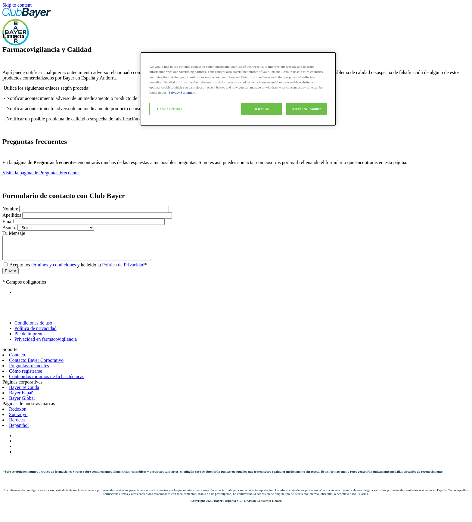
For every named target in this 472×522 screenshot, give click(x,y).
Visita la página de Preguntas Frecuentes (41, 172)
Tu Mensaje (13, 233)
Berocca (17, 424)
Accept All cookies (306, 108)
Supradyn (18, 418)
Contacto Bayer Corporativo (36, 364)
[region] (238, 89)
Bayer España (22, 397)
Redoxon (17, 413)
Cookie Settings (169, 108)
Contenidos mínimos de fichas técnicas (46, 381)
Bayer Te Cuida (24, 391)
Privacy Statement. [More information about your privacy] (182, 92)
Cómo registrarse (25, 375)
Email (8, 221)
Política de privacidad (35, 332)
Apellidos (11, 215)
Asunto (9, 227)
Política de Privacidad (123, 269)
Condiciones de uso (33, 327)
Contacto (17, 359)
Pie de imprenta (29, 338)
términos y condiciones (53, 269)
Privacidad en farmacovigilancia (45, 343)
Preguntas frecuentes (29, 370)
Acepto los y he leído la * (78, 269)
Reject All (261, 108)
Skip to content (17, 5)
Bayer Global (22, 402)
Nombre (10, 208)
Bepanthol (19, 429)
